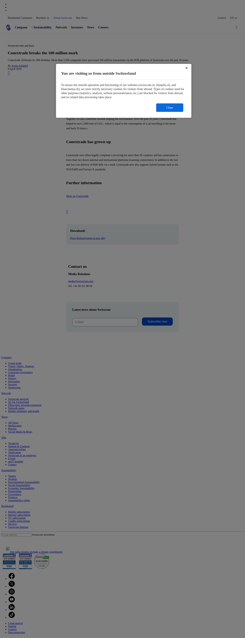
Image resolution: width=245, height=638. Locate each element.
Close (169, 107)
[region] (123, 91)
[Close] (186, 68)
